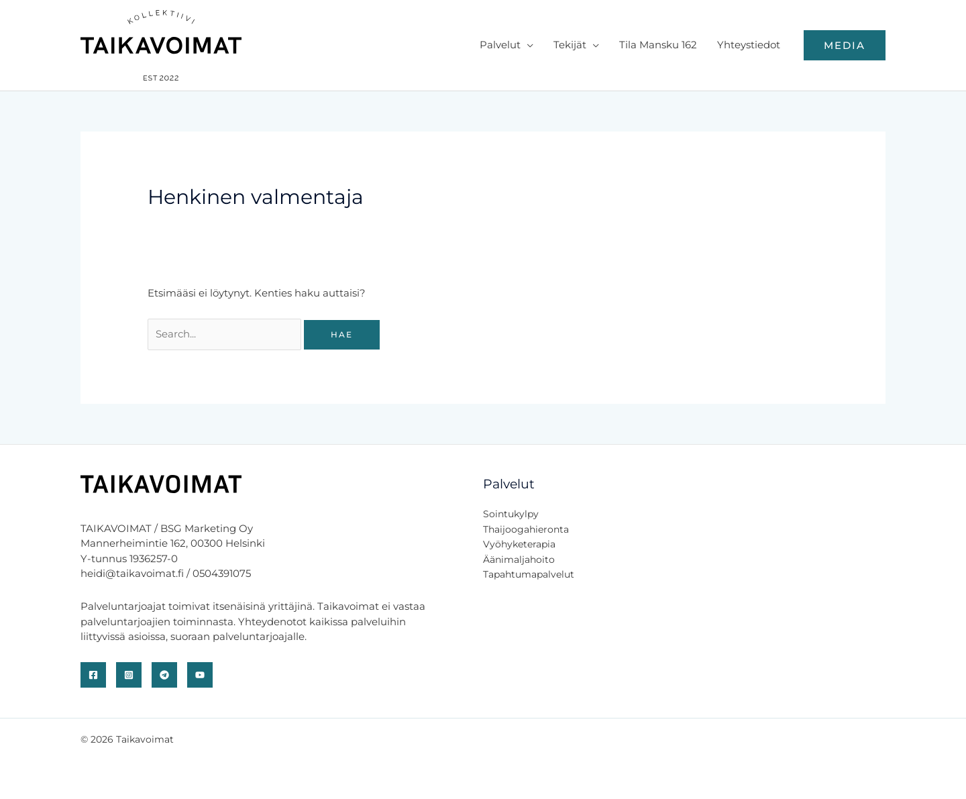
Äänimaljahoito (519, 559)
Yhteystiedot (748, 44)
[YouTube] (200, 675)
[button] (844, 45)
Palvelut (500, 44)
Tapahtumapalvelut (528, 574)
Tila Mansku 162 (658, 44)
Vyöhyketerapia (519, 544)
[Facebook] (93, 675)
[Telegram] (164, 675)
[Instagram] (129, 675)
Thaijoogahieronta (526, 529)
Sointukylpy (511, 514)
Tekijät (569, 44)
